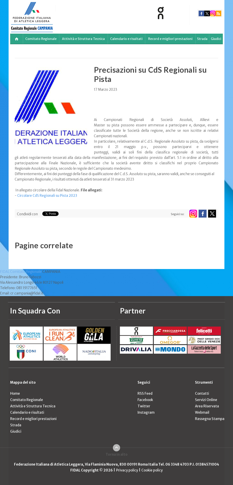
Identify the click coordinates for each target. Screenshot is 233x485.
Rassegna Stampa (209, 419)
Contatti (202, 393)
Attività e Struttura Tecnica (83, 39)
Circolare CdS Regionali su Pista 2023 (47, 195)
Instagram (146, 412)
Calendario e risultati (126, 39)
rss (218, 13)
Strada (202, 39)
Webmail (202, 412)
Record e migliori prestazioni (170, 39)
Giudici (216, 39)
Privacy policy (127, 470)
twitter (207, 13)
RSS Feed (145, 393)
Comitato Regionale (41, 39)
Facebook (145, 400)
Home (15, 393)
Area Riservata (207, 406)
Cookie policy (152, 470)
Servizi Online (206, 400)
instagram (213, 13)
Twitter (144, 406)
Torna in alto (117, 454)
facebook (201, 13)
